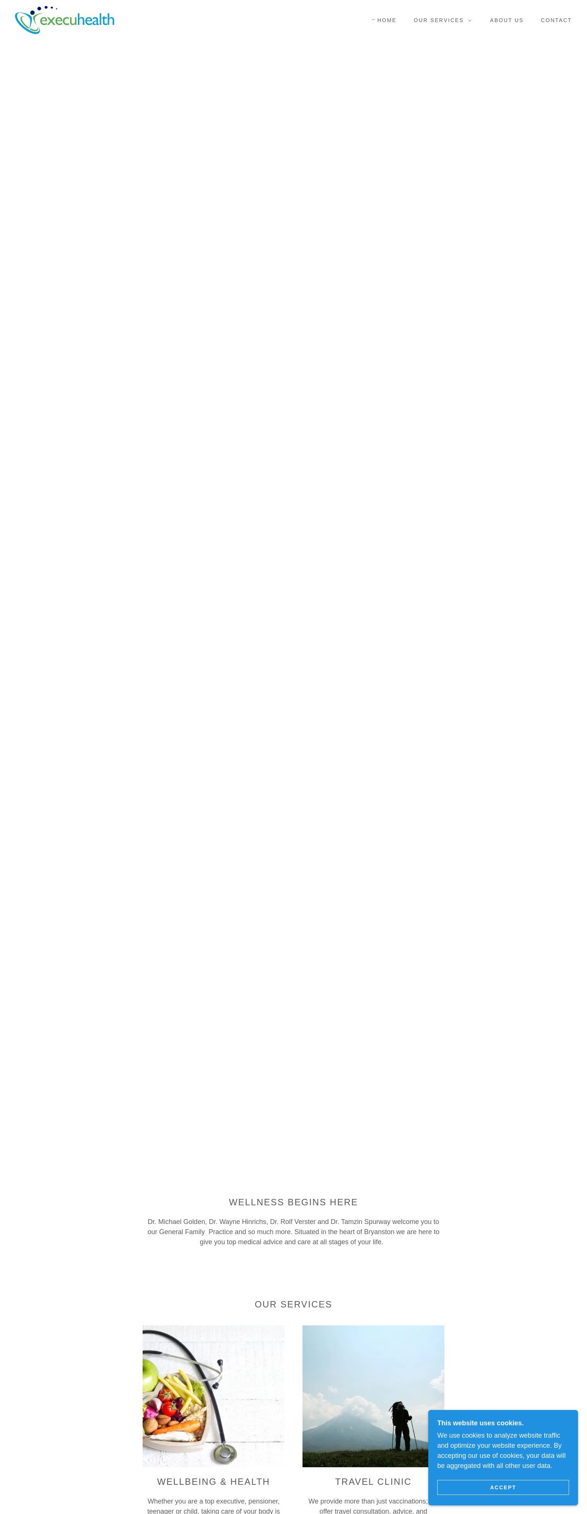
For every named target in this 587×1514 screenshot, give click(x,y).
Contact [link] (556, 20)
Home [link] (386, 20)
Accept (503, 1487)
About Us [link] (507, 20)
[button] (440, 20)
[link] (64, 19)
